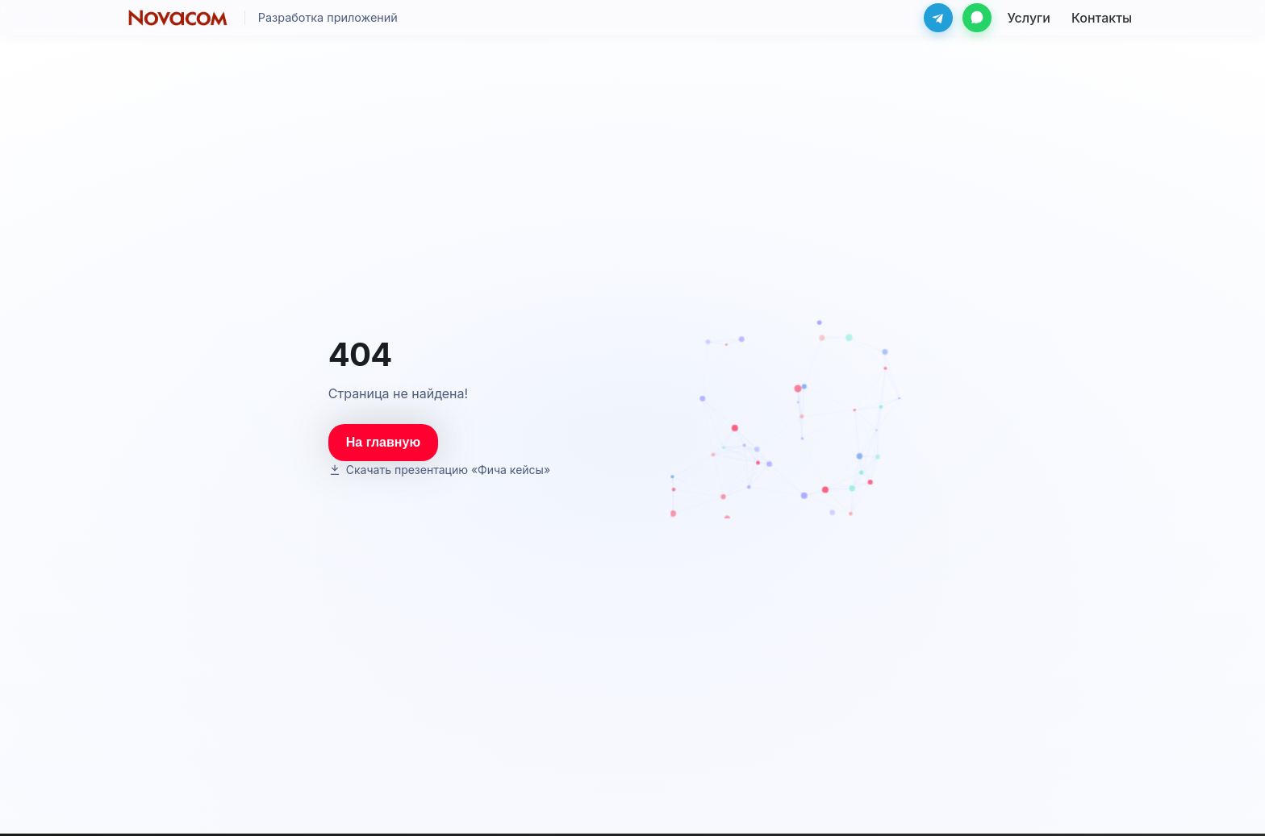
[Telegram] (938, 17)
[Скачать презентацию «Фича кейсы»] (442, 419)
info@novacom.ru (884, 803)
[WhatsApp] (977, 17)
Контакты (719, 803)
